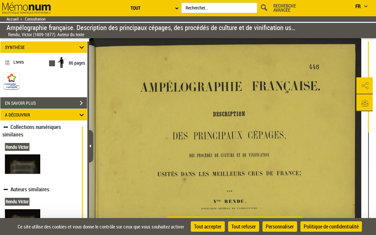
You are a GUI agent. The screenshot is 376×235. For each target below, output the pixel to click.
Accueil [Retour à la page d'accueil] (13, 19)
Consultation (35, 19)
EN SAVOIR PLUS (46, 103)
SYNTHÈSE (45, 47)
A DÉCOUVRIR (45, 114)
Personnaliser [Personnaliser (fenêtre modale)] (280, 226)
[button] (364, 85)
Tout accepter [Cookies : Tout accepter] (208, 226)
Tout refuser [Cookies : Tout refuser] (243, 226)
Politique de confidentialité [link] (331, 226)
